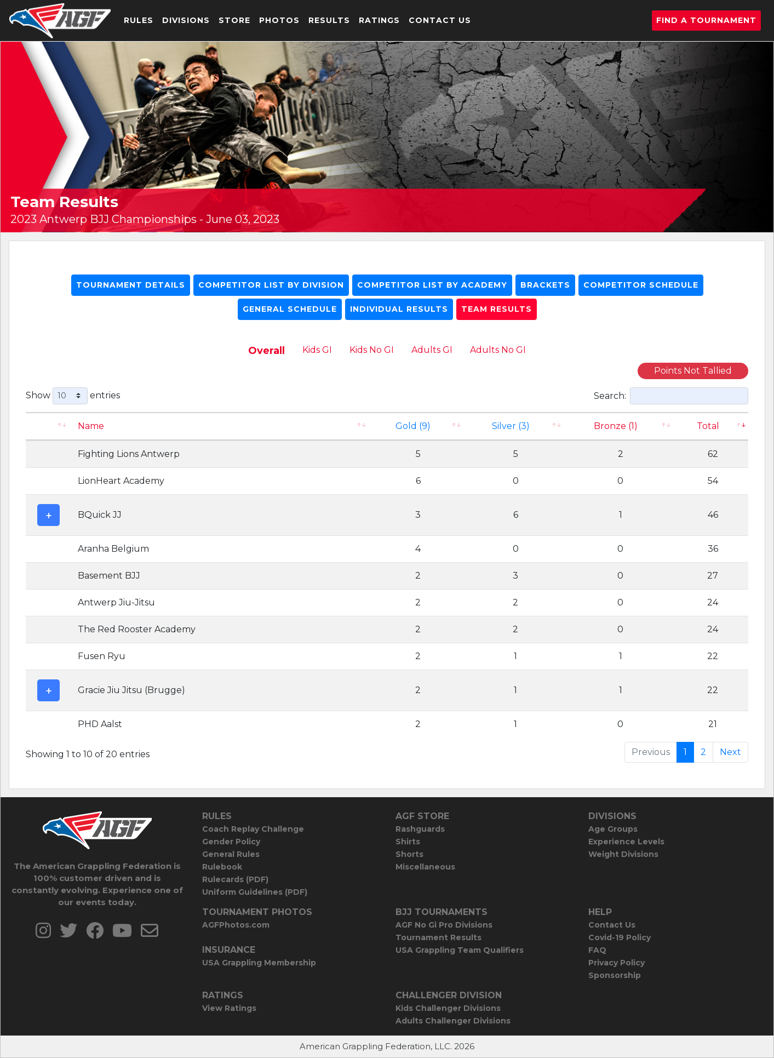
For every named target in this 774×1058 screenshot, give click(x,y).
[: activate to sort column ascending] (48, 426)
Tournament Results (438, 937)
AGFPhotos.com (236, 925)
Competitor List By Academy (432, 285)
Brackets (545, 285)
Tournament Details (130, 285)
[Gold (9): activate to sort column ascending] (418, 426)
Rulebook (222, 867)
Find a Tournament (706, 20)
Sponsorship (614, 975)
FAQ (597, 950)
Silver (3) (511, 426)
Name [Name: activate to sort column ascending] (91, 426)
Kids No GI (371, 350)
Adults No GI (498, 350)
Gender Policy (231, 842)
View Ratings (229, 1008)
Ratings (379, 20)
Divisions (186, 20)
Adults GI (431, 350)
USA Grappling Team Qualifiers (459, 950)
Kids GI (317, 350)
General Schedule (290, 309)
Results (329, 20)
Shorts (409, 854)
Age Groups (613, 829)
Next (730, 752)
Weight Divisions (623, 854)
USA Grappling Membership (259, 963)
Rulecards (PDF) (235, 879)
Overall (266, 351)
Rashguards (420, 829)
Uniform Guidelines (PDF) (254, 892)
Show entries (73, 395)
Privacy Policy (616, 963)
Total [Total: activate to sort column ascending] (708, 426)
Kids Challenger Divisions (448, 1008)
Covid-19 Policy (619, 937)
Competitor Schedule (640, 285)
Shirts (407, 842)
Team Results (496, 309)
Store (234, 20)
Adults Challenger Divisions (453, 1021)
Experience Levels (626, 842)
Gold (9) (413, 426)
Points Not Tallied (693, 370)
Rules (138, 20)
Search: (671, 395)
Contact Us (440, 20)
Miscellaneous (425, 867)
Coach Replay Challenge (253, 829)
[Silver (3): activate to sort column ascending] (515, 426)
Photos (279, 20)
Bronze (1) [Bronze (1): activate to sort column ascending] (616, 426)
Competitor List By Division (271, 285)
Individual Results (399, 309)
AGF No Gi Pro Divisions (443, 925)
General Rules (231, 854)
